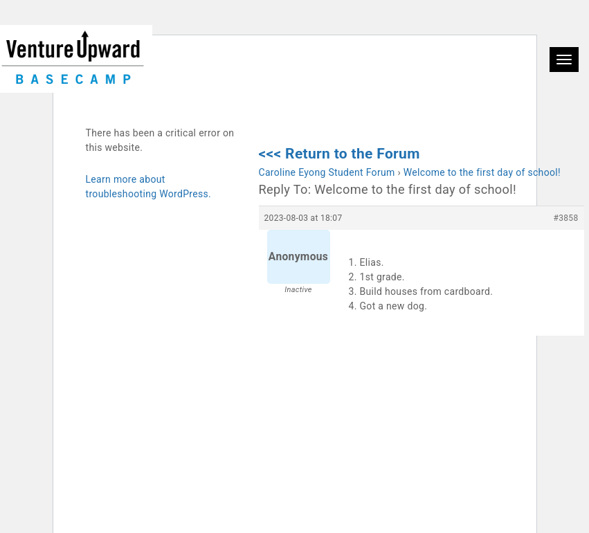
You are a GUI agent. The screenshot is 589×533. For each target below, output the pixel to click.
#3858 (566, 218)
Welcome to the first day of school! (482, 172)
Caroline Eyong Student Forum (327, 172)
